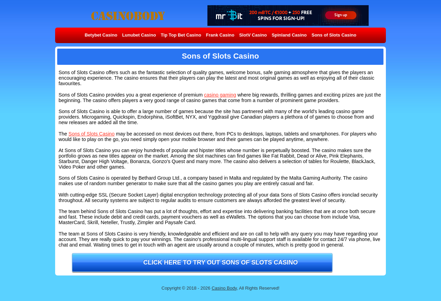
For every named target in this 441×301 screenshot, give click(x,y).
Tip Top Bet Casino (181, 35)
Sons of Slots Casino (333, 35)
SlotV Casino (253, 35)
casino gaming (220, 95)
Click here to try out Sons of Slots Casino (220, 262)
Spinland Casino (289, 35)
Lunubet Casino (139, 35)
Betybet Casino (101, 35)
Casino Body (224, 288)
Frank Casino (220, 35)
